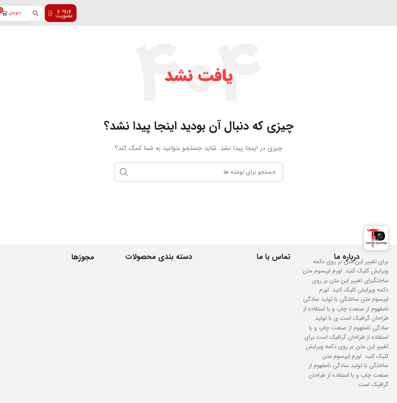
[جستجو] (198, 172)
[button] (35, 13)
